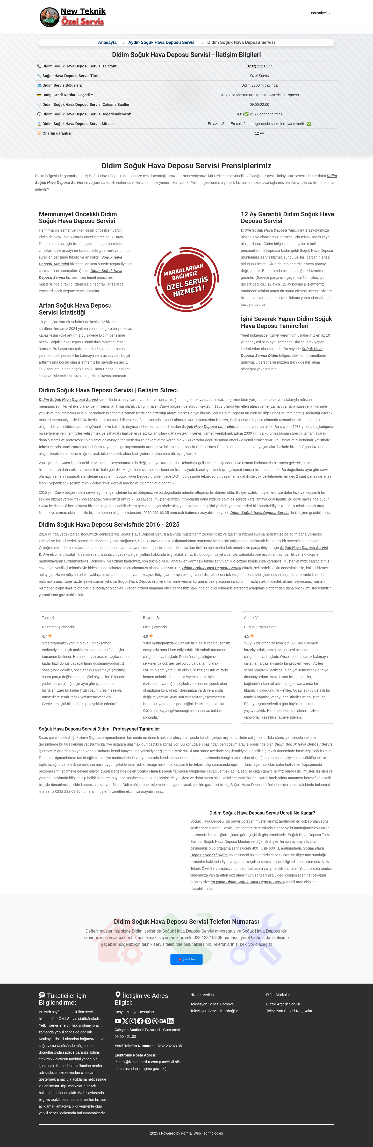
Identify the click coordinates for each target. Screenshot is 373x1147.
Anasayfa (107, 42)
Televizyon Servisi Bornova (212, 1004)
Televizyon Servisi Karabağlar (214, 1011)
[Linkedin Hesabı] (170, 1023)
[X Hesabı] (125, 1023)
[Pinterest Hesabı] (148, 1023)
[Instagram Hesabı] (133, 1023)
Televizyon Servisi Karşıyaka (289, 1011)
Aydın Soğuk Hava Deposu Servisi (162, 42)
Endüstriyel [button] (319, 13)
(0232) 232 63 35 (259, 66)
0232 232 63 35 (169, 1046)
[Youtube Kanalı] (118, 1023)
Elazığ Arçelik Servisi (283, 1004)
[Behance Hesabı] (163, 1023)
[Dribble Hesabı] (155, 1023)
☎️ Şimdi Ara (186, 959)
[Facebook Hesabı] (140, 1023)
